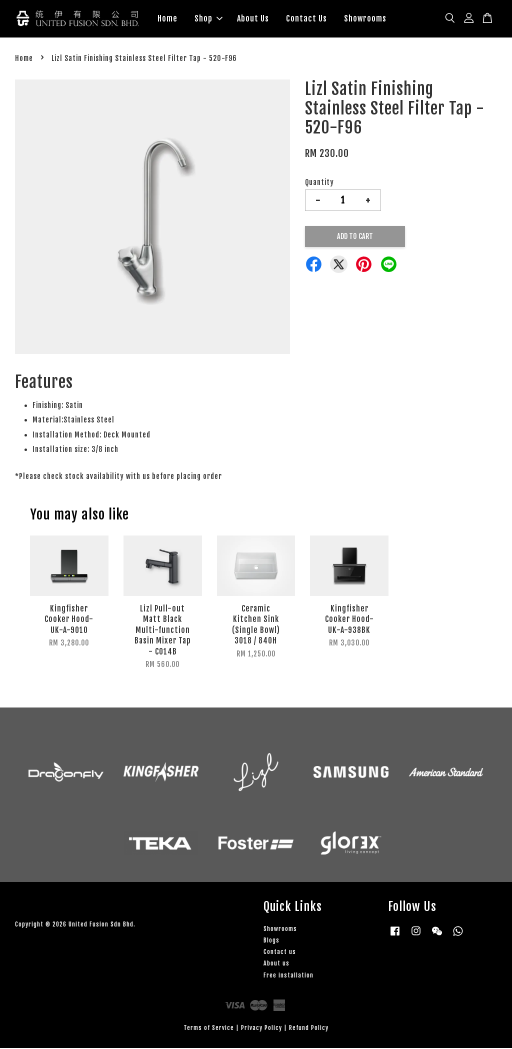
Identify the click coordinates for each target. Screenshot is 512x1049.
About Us (253, 19)
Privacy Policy (261, 1028)
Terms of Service (209, 1028)
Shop (208, 19)
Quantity (319, 183)
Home (168, 19)
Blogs (272, 941)
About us (277, 964)
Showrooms (365, 19)
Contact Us (306, 19)
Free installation (289, 976)
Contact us (280, 952)
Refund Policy (308, 1028)
